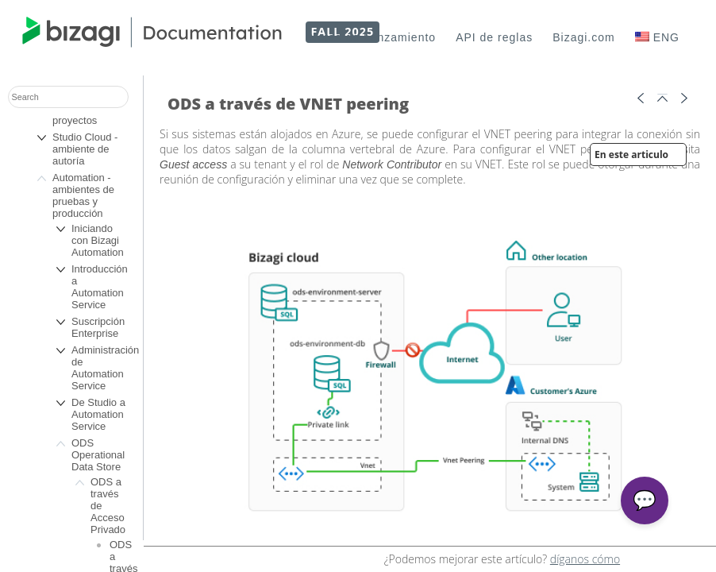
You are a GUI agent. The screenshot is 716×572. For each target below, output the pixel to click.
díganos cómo (585, 558)
